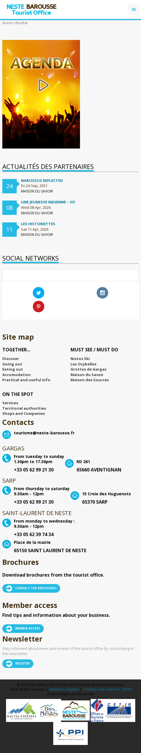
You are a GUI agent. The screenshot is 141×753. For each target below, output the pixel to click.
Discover (10, 358)
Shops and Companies (23, 413)
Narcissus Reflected (42, 180)
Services (10, 402)
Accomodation (16, 374)
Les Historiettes (38, 223)
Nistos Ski (80, 358)
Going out (12, 364)
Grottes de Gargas (88, 369)
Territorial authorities (24, 408)
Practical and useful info (26, 379)
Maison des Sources (89, 379)
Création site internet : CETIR (107, 689)
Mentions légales (64, 689)
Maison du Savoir (87, 374)
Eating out (12, 369)
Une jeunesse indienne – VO (48, 202)
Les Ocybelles (83, 364)
